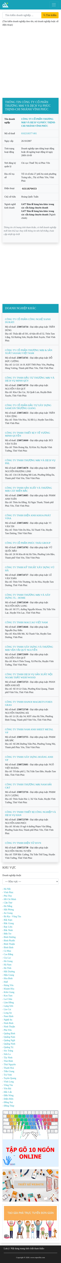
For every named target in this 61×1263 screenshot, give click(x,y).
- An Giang (7, 913)
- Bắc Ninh (7, 930)
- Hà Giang (7, 961)
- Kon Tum (7, 995)
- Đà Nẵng (7, 906)
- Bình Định (7, 947)
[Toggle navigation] (53, 4)
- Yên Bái (6, 1088)
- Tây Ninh (7, 1057)
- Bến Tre (6, 933)
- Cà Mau (6, 951)
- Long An (7, 1013)
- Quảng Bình (8, 1033)
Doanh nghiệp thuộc (11, 875)
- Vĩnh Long (8, 1081)
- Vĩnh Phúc (7, 892)
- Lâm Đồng (8, 1002)
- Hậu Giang (8, 975)
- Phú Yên (7, 1030)
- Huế (5, 982)
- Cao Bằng (7, 954)
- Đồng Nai (7, 1102)
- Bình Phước (8, 940)
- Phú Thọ (7, 896)
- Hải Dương (8, 971)
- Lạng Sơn (7, 1006)
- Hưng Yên (8, 985)
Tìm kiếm (49, 15)
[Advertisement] (30, 65)
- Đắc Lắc (7, 1092)
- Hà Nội (6, 889)
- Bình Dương (9, 937)
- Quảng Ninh (8, 1044)
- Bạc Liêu (7, 927)
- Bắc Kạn (7, 920)
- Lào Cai (6, 1009)
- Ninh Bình (7, 1023)
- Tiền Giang (8, 1071)
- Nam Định (7, 1016)
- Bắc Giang (8, 923)
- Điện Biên (7, 1099)
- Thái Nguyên (9, 1064)
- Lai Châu (7, 999)
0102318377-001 (29, 133)
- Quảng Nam (8, 1037)
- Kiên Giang (8, 992)
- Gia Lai (6, 958)
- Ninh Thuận (8, 1026)
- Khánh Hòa (8, 989)
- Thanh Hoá (8, 1068)
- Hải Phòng (8, 909)
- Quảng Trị (7, 1047)
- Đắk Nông (8, 1095)
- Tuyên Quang (9, 1078)
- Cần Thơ (7, 902)
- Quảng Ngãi (8, 1040)
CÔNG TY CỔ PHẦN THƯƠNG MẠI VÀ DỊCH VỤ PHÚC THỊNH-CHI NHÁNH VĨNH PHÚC (38, 122)
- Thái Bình (7, 1061)
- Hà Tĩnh (6, 968)
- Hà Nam (6, 964)
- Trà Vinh (7, 1075)
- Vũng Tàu (7, 1085)
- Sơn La (6, 1054)
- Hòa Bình (7, 978)
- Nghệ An (7, 1019)
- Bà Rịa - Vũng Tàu (11, 916)
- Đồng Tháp (8, 1106)
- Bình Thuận (8, 944)
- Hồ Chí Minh (9, 899)
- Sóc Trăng (7, 1050)
